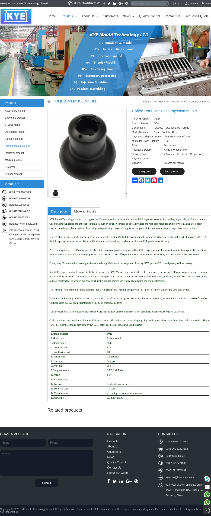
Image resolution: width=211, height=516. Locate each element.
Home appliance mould (16, 145)
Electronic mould (12, 138)
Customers (110, 16)
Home (51, 16)
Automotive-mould (13, 110)
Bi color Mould (11, 124)
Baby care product (13, 117)
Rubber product (12, 174)
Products (68, 16)
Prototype (8, 167)
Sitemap (192, 3)
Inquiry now (144, 171)
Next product (172, 171)
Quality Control (149, 16)
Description (59, 211)
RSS (206, 3)
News (129, 16)
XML (178, 3)
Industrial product (13, 152)
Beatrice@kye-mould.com (23, 223)
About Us (89, 16)
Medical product (12, 160)
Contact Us (172, 16)
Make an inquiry (85, 211)
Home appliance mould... (197, 101)
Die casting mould (13, 131)
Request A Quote (197, 16)
